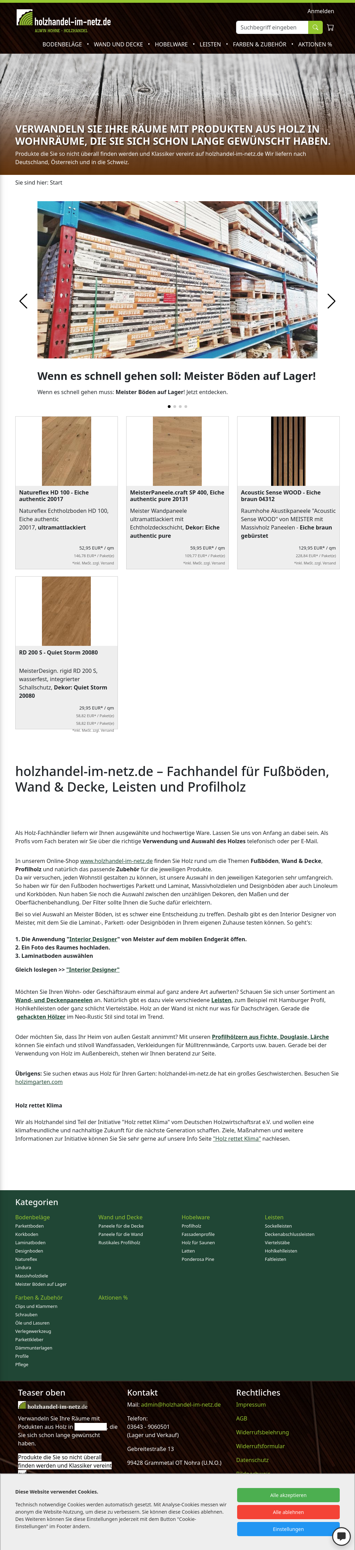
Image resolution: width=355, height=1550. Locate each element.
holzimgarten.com (39, 1082)
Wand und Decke (119, 44)
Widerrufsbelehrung (262, 1432)
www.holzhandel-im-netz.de (116, 861)
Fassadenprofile (198, 1234)
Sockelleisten (278, 1226)
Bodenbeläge (63, 44)
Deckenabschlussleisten (289, 1234)
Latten (188, 1251)
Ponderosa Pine (198, 1259)
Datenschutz (252, 1460)
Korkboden (26, 1234)
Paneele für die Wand (120, 1234)
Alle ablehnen (288, 1512)
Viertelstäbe (277, 1242)
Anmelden (321, 11)
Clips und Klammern (36, 1306)
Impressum (251, 1404)
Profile (22, 1356)
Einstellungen (288, 1529)
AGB (241, 1418)
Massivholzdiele (31, 1276)
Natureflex (26, 1259)
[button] (331, 301)
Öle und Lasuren (32, 1323)
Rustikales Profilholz (119, 1242)
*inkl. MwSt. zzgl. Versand (93, 563)
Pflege (21, 1364)
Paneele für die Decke (121, 1226)
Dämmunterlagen (33, 1348)
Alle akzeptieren (288, 1495)
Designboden (29, 1251)
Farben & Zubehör (260, 44)
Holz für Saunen (198, 1242)
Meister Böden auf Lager (41, 1284)
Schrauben (26, 1314)
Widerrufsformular (260, 1446)
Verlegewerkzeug (33, 1331)
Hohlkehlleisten (281, 1251)
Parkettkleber (29, 1339)
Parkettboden (29, 1226)
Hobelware (172, 44)
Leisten (211, 44)
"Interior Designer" (93, 969)
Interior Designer (93, 939)
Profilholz (191, 1226)
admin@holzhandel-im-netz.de (181, 1404)
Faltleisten (275, 1259)
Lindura (23, 1267)
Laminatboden (30, 1242)
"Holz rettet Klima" (237, 1138)
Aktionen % (315, 44)
